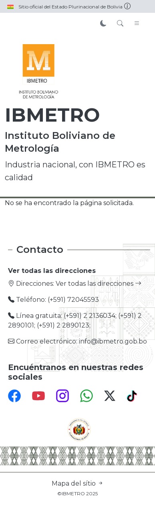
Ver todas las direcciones (98, 283)
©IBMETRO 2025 (77, 493)
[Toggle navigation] (137, 23)
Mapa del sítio (78, 483)
